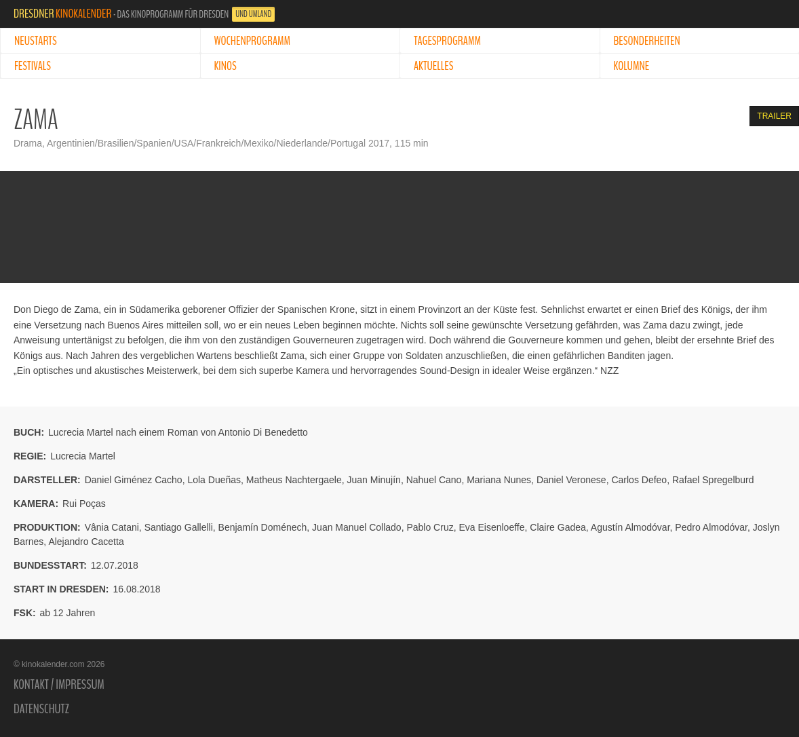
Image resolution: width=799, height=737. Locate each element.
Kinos (225, 66)
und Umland (253, 14)
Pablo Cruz (429, 527)
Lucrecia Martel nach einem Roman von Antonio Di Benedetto (178, 432)
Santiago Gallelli (178, 527)
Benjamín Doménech (262, 527)
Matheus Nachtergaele (294, 479)
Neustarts (35, 41)
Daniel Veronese (571, 479)
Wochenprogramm (252, 41)
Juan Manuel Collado (357, 527)
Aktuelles (433, 66)
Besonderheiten (647, 41)
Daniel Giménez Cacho (133, 479)
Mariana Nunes (499, 479)
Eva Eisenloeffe (491, 527)
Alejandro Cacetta (85, 541)
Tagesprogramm (447, 41)
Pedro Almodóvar (711, 527)
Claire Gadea (558, 527)
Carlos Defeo (639, 479)
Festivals (32, 66)
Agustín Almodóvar (630, 527)
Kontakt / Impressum (59, 685)
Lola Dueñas (214, 479)
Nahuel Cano (434, 479)
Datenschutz (41, 709)
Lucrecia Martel (82, 456)
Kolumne (632, 66)
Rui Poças (84, 503)
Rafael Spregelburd (713, 479)
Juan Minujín (373, 479)
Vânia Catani (112, 527)
